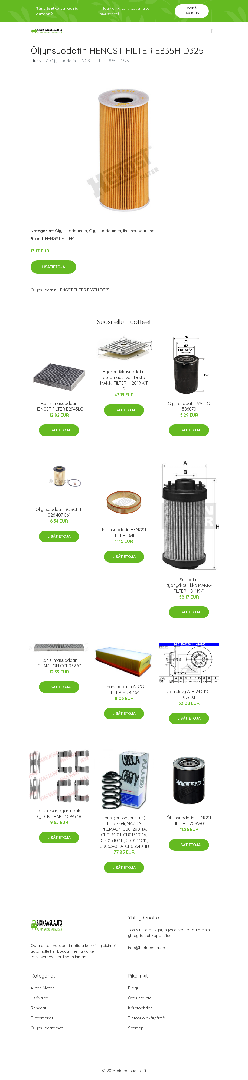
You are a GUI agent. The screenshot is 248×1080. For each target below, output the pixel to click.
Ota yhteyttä (140, 998)
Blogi (133, 988)
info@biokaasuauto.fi (148, 947)
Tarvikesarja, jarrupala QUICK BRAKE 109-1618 (59, 813)
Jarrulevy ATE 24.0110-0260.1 (189, 694)
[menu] (212, 31)
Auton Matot (42, 988)
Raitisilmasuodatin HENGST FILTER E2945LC (59, 406)
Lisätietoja (53, 266)
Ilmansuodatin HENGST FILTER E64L (124, 532)
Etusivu (37, 60)
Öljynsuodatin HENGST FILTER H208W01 (189, 820)
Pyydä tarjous (191, 10)
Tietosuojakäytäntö (146, 1018)
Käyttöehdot (140, 1008)
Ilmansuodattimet (139, 230)
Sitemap (135, 1028)
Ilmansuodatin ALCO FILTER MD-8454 (124, 689)
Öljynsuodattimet (71, 230)
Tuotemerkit (42, 1018)
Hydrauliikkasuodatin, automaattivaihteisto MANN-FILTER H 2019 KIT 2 (124, 380)
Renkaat (38, 1008)
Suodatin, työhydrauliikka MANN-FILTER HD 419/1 (189, 585)
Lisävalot (39, 998)
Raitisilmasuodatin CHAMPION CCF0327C (59, 663)
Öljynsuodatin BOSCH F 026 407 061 (59, 512)
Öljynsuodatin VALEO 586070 (189, 406)
